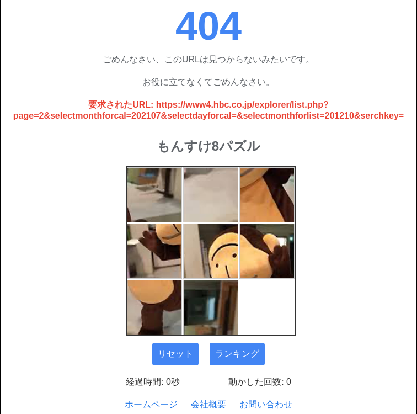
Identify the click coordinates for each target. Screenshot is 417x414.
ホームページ (151, 404)
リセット (175, 353)
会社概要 (208, 404)
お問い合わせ (265, 404)
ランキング (237, 353)
